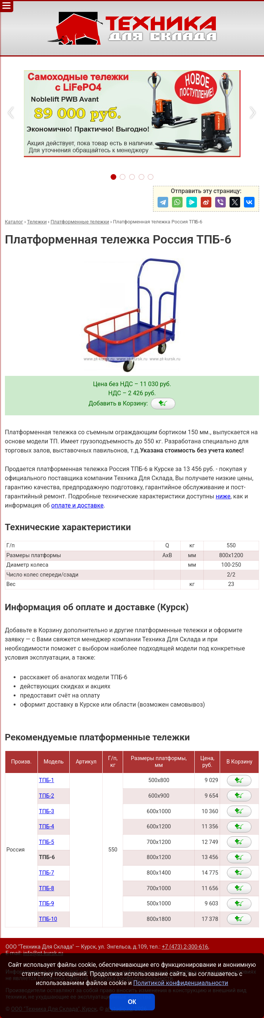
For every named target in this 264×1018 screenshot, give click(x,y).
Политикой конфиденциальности (180, 983)
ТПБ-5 (46, 842)
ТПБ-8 (46, 888)
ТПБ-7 (46, 873)
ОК (132, 1002)
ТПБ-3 (46, 811)
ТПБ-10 (48, 919)
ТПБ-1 (46, 780)
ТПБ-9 (46, 903)
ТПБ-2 (46, 796)
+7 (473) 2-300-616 (185, 947)
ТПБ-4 (46, 826)
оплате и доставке (77, 505)
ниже (223, 496)
